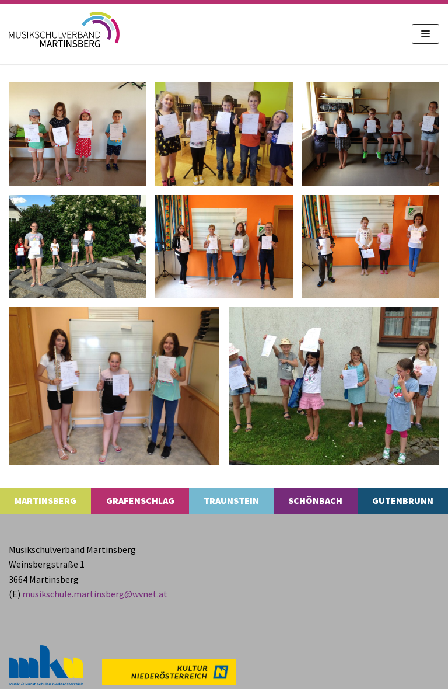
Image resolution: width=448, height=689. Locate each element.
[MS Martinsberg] (64, 29)
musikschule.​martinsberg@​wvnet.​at (94, 594)
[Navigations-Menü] (425, 34)
